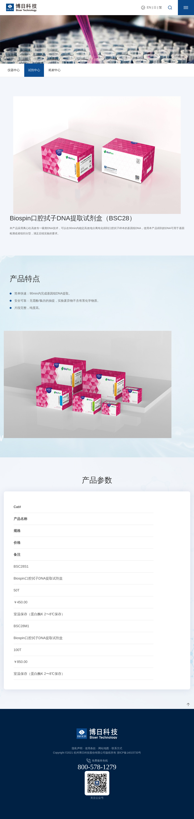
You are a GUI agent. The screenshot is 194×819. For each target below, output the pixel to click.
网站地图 (103, 748)
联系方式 (117, 748)
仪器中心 (14, 70)
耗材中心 (54, 70)
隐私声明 (77, 748)
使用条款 (90, 748)
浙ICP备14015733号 (129, 752)
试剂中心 (34, 70)
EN (149, 7)
